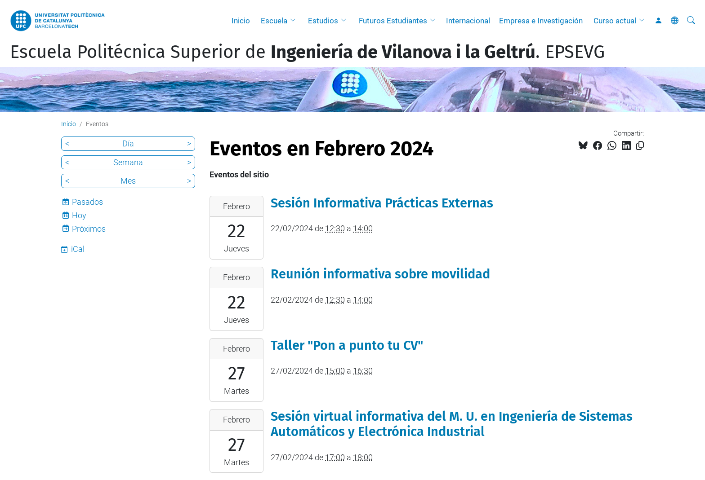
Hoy (79, 215)
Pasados (87, 202)
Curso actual (614, 20)
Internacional (468, 20)
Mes (128, 180)
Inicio (241, 20)
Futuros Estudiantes (393, 20)
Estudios (323, 20)
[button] (295, 21)
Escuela (274, 20)
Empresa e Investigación (541, 20)
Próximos (89, 228)
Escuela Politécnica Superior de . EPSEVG (307, 52)
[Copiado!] (640, 146)
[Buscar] (691, 20)
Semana (128, 162)
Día (128, 143)
